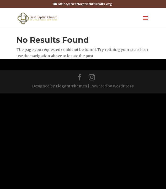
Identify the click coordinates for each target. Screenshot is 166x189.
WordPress (123, 86)
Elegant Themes (71, 86)
